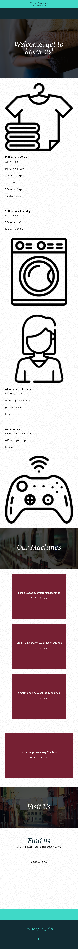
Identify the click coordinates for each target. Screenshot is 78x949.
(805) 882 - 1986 (39, 861)
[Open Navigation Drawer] (6, 4)
